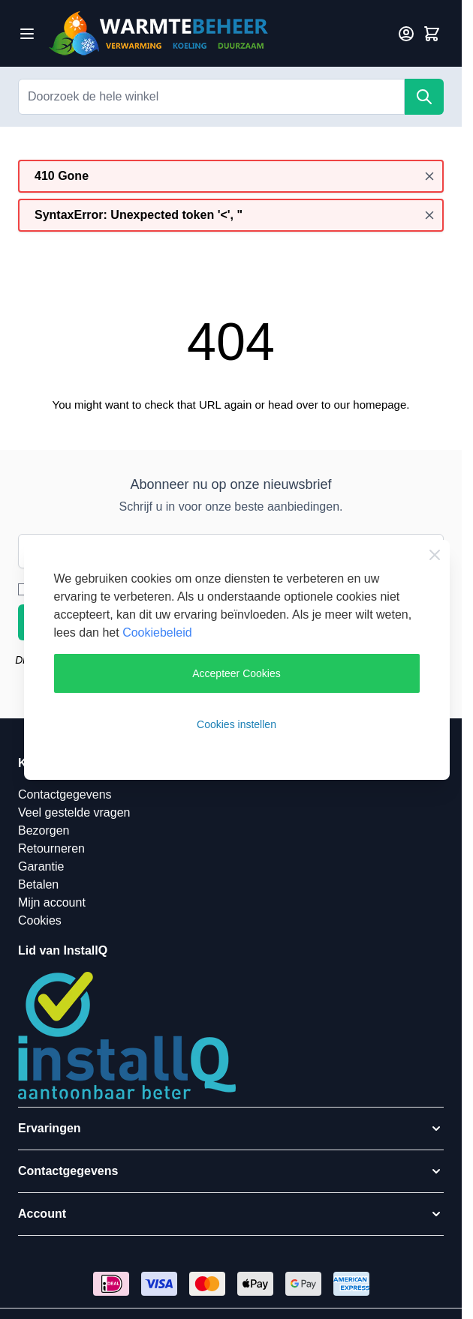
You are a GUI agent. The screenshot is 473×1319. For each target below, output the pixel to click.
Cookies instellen (236, 724)
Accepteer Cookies (236, 673)
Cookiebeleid (157, 632)
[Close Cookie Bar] (435, 555)
